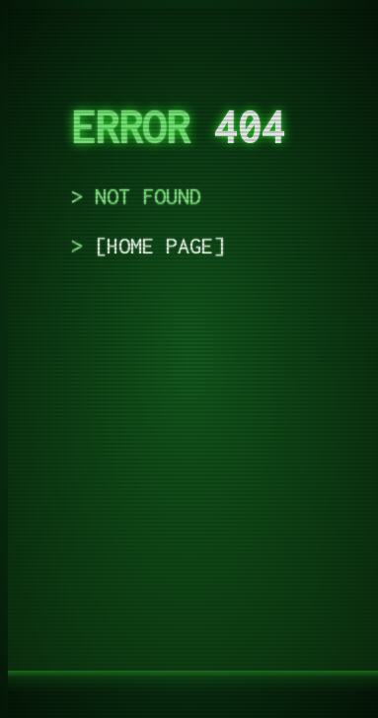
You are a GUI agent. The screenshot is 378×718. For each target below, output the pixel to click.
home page (160, 245)
